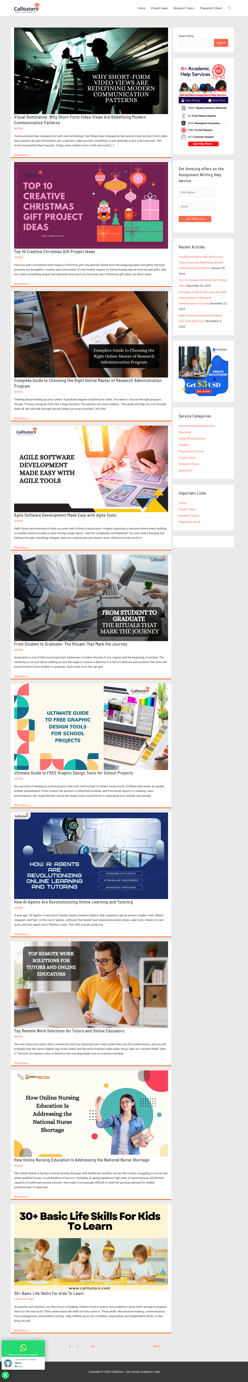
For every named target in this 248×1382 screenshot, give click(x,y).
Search (221, 42)
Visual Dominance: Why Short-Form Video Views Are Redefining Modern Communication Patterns (201, 262)
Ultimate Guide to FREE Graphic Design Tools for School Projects (73, 772)
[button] (229, 8)
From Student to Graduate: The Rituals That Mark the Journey (70, 643)
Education (185, 432)
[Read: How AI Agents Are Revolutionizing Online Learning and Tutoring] (91, 855)
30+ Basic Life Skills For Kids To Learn (49, 1293)
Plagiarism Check (211, 8)
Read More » (22, 155)
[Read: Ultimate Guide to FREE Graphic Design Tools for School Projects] (91, 726)
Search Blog (186, 36)
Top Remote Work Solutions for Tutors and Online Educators (69, 1030)
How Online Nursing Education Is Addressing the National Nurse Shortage (81, 1159)
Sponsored (185, 470)
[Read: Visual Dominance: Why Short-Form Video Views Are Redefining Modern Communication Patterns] (91, 70)
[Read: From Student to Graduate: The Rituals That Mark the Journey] (91, 597)
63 (93, 1346)
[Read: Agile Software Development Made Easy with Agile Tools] (91, 468)
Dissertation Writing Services (197, 426)
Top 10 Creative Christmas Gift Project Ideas (54, 251)
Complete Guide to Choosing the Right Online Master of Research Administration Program (203, 297)
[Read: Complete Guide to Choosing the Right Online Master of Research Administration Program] (91, 334)
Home (141, 8)
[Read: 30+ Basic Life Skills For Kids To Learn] (91, 1247)
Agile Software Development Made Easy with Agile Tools (65, 515)
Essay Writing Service (192, 438)
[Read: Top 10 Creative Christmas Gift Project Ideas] (91, 205)
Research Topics (184, 8)
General (183, 445)
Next (158, 1346)
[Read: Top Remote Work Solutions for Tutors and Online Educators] (91, 984)
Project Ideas (159, 8)
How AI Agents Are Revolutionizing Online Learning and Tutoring (73, 901)
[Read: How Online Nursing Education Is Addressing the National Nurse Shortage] (91, 1113)
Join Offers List (195, 219)
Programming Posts (191, 451)
